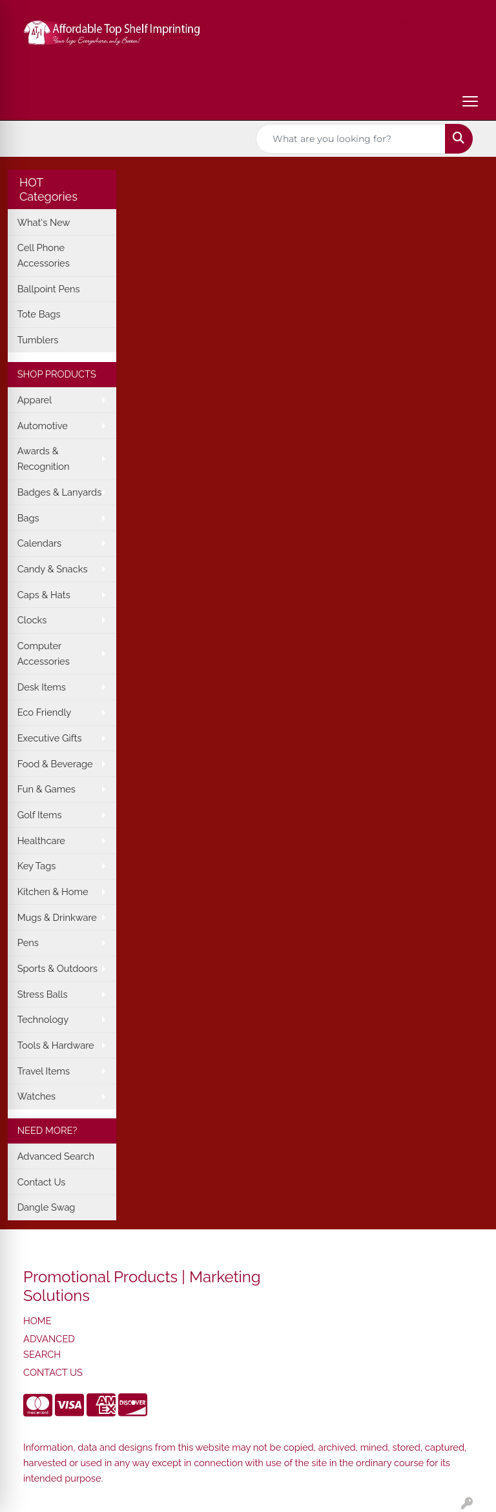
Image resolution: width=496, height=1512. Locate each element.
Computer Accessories (43, 653)
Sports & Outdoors (57, 968)
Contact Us (41, 1181)
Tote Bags (39, 313)
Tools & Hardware (55, 1045)
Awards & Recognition (43, 458)
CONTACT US (53, 1372)
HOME (37, 1320)
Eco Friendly (44, 712)
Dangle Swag (46, 1207)
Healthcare (41, 840)
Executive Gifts (49, 737)
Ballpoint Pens (48, 288)
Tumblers (38, 339)
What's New (43, 222)
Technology (42, 1019)
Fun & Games (46, 788)
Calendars (39, 543)
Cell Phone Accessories (43, 255)
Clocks (32, 619)
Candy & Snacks (52, 568)
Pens (28, 942)
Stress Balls (42, 994)
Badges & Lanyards (59, 492)
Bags (28, 517)
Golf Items (39, 814)
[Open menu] (470, 101)
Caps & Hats (43, 594)
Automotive (42, 425)
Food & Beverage (55, 763)
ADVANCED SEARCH (49, 1346)
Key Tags (36, 865)
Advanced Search (55, 1156)
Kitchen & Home (52, 891)
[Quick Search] (351, 139)
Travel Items (43, 1070)
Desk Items (41, 686)
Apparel (34, 399)
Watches (36, 1096)
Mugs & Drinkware (57, 917)
